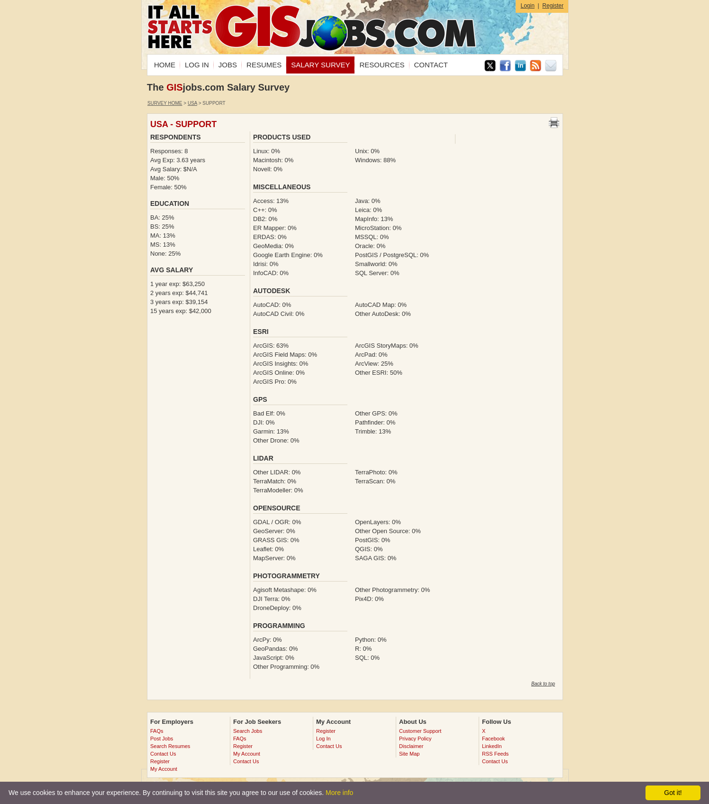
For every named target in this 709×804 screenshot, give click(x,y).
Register (553, 5)
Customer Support (420, 731)
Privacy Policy (415, 738)
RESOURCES (381, 65)
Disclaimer (411, 746)
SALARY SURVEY (320, 65)
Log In (323, 738)
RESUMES (264, 65)
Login (527, 5)
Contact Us (163, 754)
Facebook (493, 738)
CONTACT (431, 65)
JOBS (227, 65)
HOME (164, 65)
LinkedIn (492, 746)
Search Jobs (247, 731)
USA (192, 103)
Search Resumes (170, 746)
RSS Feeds (495, 754)
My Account (163, 769)
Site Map (409, 754)
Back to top (543, 683)
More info (339, 792)
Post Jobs (161, 738)
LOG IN (197, 65)
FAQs (157, 731)
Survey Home (164, 103)
